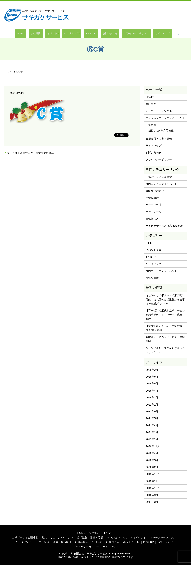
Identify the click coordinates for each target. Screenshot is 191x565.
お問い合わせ (105, 33)
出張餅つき (152, 218)
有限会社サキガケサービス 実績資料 (165, 339)
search (162, 33)
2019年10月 (153, 487)
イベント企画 (153, 250)
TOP (8, 72)
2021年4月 (152, 425)
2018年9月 (152, 495)
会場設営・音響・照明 (159, 138)
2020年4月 (152, 453)
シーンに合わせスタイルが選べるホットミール (165, 350)
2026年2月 (152, 369)
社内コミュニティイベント (161, 183)
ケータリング (73, 33)
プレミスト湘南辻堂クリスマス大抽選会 (30, 152)
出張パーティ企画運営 (159, 176)
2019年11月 (153, 481)
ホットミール (153, 211)
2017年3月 (152, 501)
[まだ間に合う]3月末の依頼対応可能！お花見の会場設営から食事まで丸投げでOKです (165, 299)
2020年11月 (153, 446)
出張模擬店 (152, 197)
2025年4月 (152, 390)
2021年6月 (152, 411)
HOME (33, 33)
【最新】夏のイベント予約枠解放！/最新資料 (164, 327)
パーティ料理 (153, 204)
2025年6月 (152, 376)
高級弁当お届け (155, 190)
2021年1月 (152, 439)
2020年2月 (152, 467)
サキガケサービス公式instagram (164, 225)
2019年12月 (153, 474)
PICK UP (91, 33)
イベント (56, 33)
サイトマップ (150, 33)
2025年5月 (152, 383)
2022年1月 (152, 404)
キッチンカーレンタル (159, 111)
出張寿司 (151, 124)
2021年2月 (152, 432)
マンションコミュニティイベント (165, 117)
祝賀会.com (152, 277)
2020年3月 (152, 460)
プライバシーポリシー (128, 33)
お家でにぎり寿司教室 (161, 130)
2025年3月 (152, 397)
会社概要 (44, 33)
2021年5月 (152, 418)
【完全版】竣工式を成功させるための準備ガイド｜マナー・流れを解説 (165, 314)
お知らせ (151, 257)
